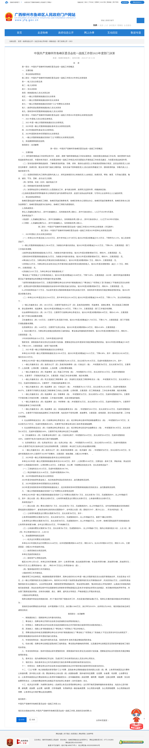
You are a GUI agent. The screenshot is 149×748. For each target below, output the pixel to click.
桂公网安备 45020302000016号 (89, 745)
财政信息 (52, 41)
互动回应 (112, 32)
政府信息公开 (66, 32)
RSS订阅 (103, 2)
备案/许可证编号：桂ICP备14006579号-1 (62, 745)
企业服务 (127, 25)
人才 (106, 25)
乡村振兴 (113, 25)
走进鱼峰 (43, 32)
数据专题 (136, 32)
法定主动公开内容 (41, 41)
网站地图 (59, 734)
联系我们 (74, 734)
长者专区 (125, 2)
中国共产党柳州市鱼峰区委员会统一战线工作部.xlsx (39, 704)
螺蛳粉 (120, 25)
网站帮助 (82, 734)
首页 (19, 32)
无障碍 (97, 2)
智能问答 (80, 2)
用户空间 (115, 2)
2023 (70, 41)
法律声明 (90, 734)
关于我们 (67, 734)
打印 (21, 720)
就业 (102, 25)
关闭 (32, 720)
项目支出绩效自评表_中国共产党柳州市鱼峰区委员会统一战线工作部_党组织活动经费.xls (55, 711)
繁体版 (109, 2)
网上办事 (89, 32)
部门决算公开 (62, 41)
